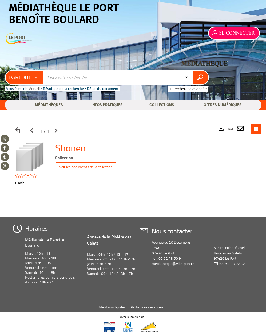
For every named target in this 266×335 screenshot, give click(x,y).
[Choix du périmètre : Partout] (24, 77)
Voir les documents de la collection (86, 166)
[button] (49, 105)
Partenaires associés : (148, 306)
